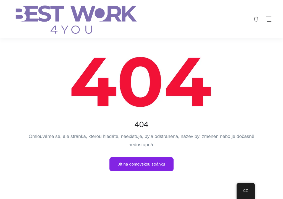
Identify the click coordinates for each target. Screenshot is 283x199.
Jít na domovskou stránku (141, 164)
